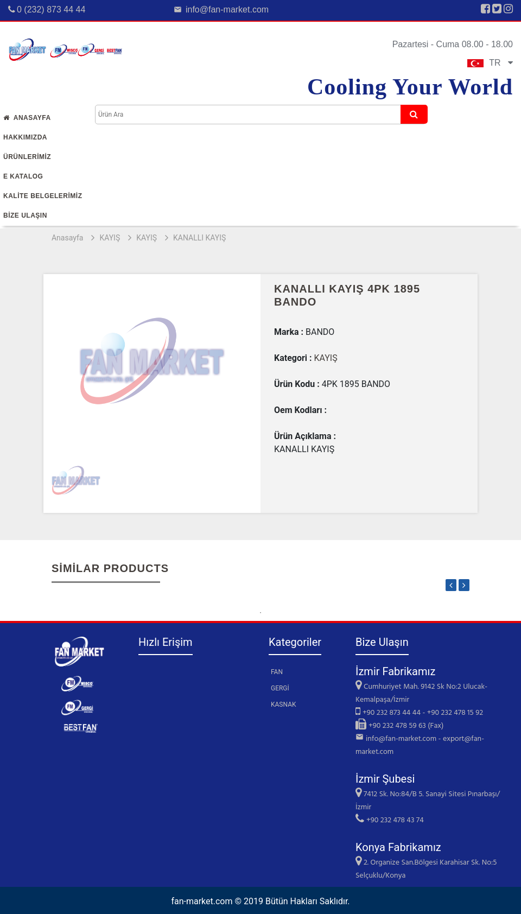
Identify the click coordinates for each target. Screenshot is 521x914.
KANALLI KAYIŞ (199, 237)
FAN (277, 672)
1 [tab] (260, 612)
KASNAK (283, 704)
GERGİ (280, 688)
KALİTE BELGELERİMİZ (42, 196)
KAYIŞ (109, 237)
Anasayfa (27, 118)
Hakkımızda (25, 137)
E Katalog (23, 176)
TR (490, 62)
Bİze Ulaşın (25, 215)
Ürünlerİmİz (27, 157)
